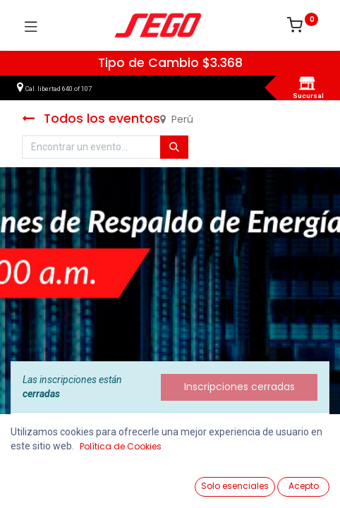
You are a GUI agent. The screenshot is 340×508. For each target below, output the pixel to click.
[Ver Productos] (46, 481)
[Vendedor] (293, 481)
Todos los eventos (91, 118)
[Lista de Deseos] (211, 480)
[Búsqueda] (174, 147)
